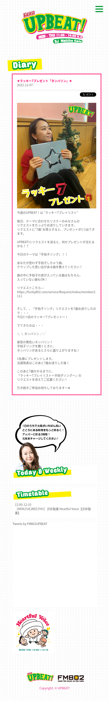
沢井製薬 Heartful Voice (63, 509)
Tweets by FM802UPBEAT (30, 524)
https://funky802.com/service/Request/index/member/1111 (56, 294)
